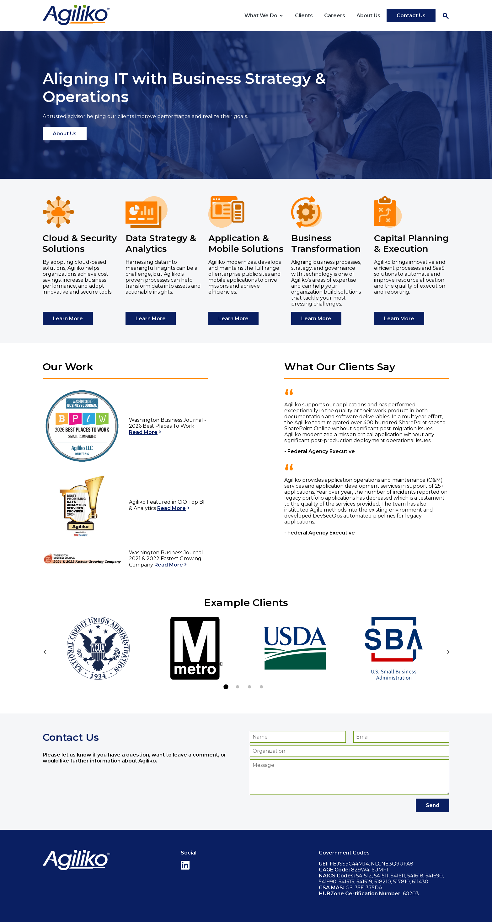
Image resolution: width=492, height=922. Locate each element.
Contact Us (411, 16)
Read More (143, 432)
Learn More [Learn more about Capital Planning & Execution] (399, 319)
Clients (304, 16)
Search (445, 16)
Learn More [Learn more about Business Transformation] (316, 319)
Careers (334, 16)
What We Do (260, 16)
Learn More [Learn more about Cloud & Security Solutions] (68, 319)
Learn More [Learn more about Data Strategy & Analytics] (151, 319)
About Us (368, 16)
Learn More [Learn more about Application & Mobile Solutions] (233, 319)
